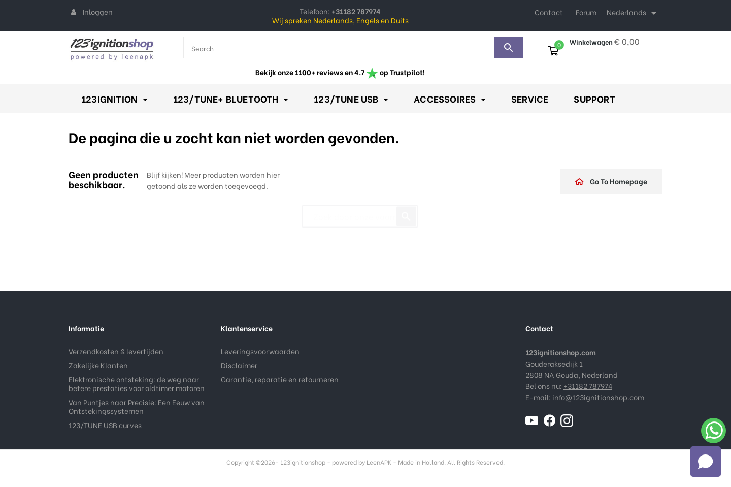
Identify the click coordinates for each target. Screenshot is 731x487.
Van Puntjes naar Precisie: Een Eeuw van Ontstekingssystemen (137, 406)
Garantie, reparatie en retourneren (280, 379)
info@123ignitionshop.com (598, 397)
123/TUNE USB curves (105, 424)
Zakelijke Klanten (98, 365)
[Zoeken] (360, 211)
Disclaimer (239, 365)
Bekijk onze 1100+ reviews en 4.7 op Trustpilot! (340, 72)
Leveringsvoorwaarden (260, 351)
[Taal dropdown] (633, 13)
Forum (586, 12)
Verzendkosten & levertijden (116, 351)
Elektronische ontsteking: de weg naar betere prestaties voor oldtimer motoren (137, 384)
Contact (549, 12)
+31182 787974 (587, 385)
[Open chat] (705, 461)
